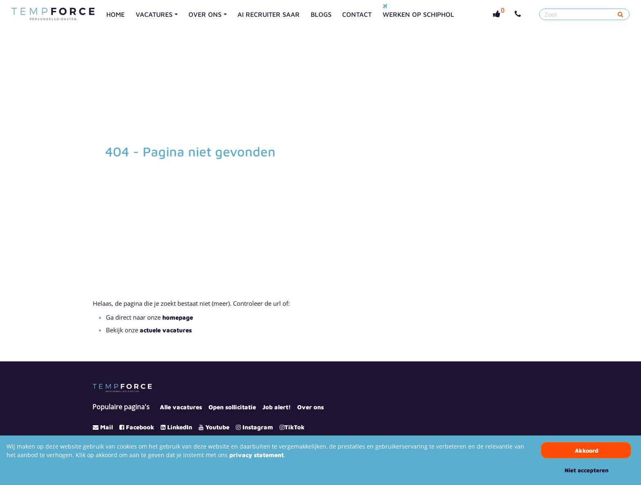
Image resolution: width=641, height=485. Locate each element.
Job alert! (276, 407)
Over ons (310, 407)
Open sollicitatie (232, 407)
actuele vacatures (166, 330)
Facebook (140, 427)
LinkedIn (179, 427)
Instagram (257, 427)
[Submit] (620, 14)
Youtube (217, 427)
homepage (177, 317)
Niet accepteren (587, 470)
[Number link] (519, 14)
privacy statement (256, 454)
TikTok (295, 427)
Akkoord (586, 450)
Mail (106, 427)
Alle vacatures (181, 407)
